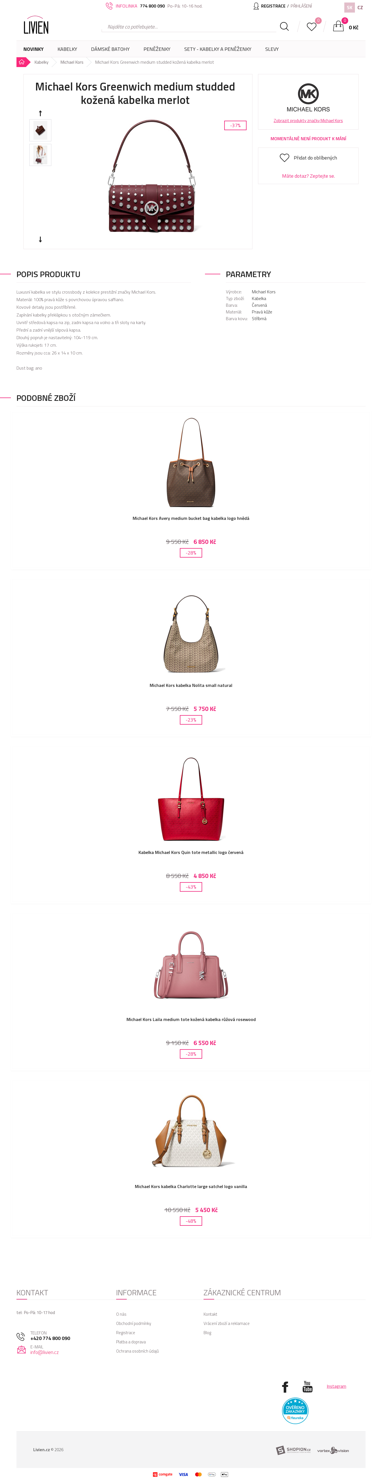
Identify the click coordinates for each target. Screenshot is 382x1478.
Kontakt (210, 1303)
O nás (121, 1303)
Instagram (336, 1375)
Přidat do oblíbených (315, 157)
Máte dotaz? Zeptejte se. (308, 176)
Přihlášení (300, 6)
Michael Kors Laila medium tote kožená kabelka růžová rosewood (191, 1012)
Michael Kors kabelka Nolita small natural (191, 683)
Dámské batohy (110, 49)
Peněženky (157, 51)
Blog (207, 1321)
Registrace (125, 1321)
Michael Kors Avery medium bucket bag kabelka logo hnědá (191, 518)
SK (349, 7)
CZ (360, 7)
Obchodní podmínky (133, 1312)
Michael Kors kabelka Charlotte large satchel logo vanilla (191, 1177)
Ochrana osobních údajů (137, 1340)
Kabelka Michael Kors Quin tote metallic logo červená (191, 847)
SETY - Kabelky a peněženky (217, 49)
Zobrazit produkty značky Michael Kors (308, 120)
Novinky (33, 49)
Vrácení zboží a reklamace (227, 1312)
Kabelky (67, 51)
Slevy (272, 49)
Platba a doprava (131, 1330)
